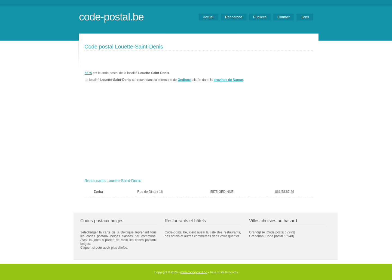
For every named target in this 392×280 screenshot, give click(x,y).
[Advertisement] (198, 135)
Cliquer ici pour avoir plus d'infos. (104, 247)
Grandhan (256, 236)
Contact (283, 17)
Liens (305, 17)
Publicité (260, 17)
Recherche (233, 17)
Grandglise (257, 232)
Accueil (208, 17)
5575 (88, 73)
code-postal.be (111, 17)
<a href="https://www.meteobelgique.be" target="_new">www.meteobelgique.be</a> (282, 76)
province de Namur (228, 80)
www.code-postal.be (193, 272)
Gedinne (184, 80)
